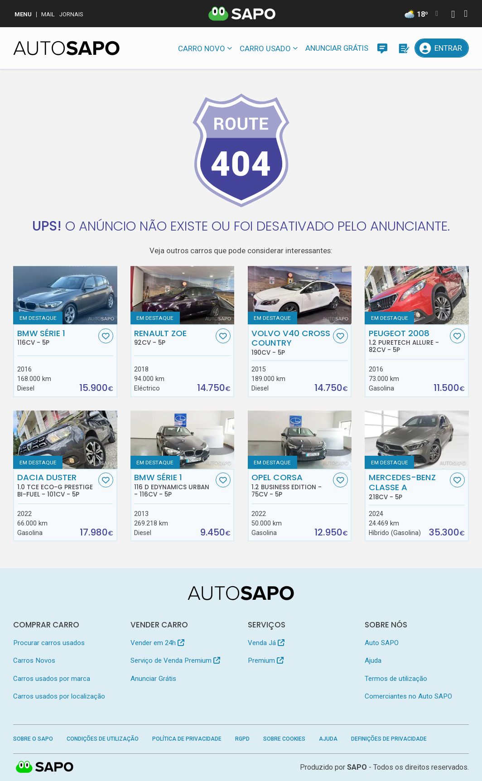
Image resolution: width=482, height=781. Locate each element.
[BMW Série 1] (65, 295)
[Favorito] (105, 335)
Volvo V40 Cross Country (291, 342)
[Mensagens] (382, 48)
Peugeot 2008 (408, 341)
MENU (23, 14)
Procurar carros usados (49, 643)
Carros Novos (34, 660)
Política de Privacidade (187, 739)
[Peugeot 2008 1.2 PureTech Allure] (416, 295)
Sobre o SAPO (33, 739)
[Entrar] (441, 48)
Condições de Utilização (103, 739)
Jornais (71, 14)
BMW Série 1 (56, 337)
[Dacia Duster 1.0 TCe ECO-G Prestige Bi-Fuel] (65, 439)
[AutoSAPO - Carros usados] (66, 48)
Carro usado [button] (265, 48)
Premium (266, 660)
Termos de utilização (396, 679)
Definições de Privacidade (389, 739)
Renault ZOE (173, 337)
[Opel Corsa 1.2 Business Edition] (300, 439)
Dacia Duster (56, 485)
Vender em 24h (157, 643)
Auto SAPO (382, 643)
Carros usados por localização (59, 696)
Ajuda (373, 660)
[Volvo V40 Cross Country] (300, 295)
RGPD (242, 739)
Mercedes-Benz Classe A (408, 486)
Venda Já (266, 643)
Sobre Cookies (284, 739)
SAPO (357, 767)
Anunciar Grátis (336, 48)
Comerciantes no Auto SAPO (408, 696)
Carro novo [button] (201, 48)
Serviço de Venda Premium (175, 660)
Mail (48, 14)
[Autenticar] (453, 15)
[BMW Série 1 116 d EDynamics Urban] (182, 439)
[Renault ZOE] (182, 295)
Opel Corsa (291, 485)
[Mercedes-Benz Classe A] (416, 439)
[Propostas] (403, 48)
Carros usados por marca (51, 679)
